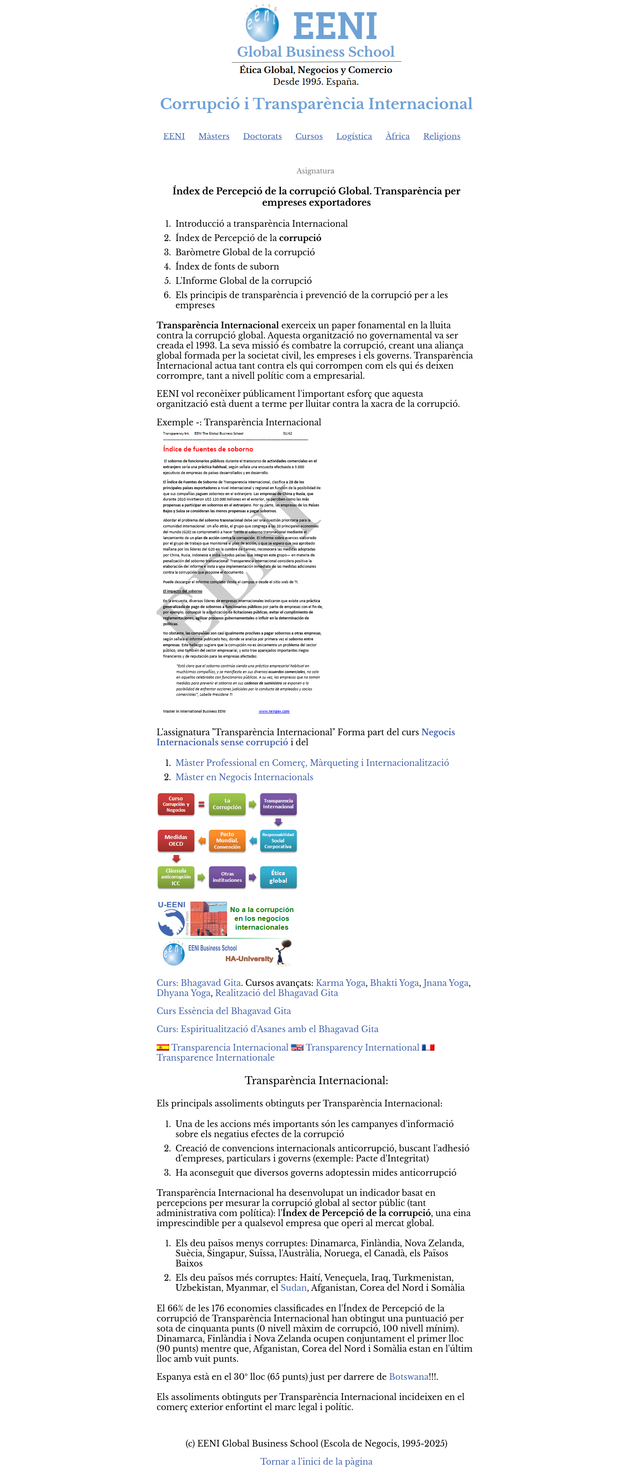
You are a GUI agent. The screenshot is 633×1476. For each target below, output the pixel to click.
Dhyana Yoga (184, 993)
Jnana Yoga (446, 983)
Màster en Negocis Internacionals (244, 777)
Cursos (309, 136)
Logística (354, 136)
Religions (441, 136)
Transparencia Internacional (230, 1048)
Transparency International (362, 1048)
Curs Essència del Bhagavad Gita (224, 1011)
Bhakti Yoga (394, 983)
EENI (174, 136)
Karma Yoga (340, 983)
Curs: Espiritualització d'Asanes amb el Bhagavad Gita (268, 1029)
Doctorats (262, 136)
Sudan (294, 1288)
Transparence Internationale (216, 1058)
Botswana (409, 1377)
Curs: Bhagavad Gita (199, 983)
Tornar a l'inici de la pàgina (316, 1462)
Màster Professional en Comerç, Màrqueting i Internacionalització (312, 763)
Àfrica (398, 136)
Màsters (214, 136)
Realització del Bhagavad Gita (276, 993)
